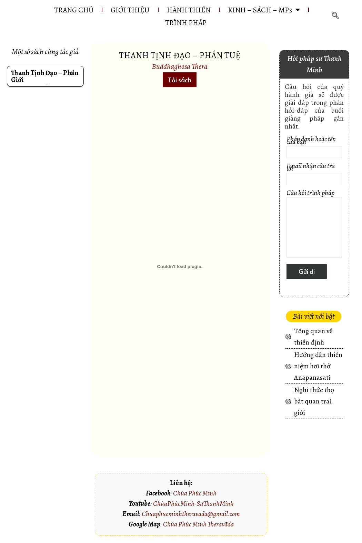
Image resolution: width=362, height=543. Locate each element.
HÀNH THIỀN (189, 10)
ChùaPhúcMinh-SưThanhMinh (193, 504)
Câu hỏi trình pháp (314, 225)
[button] (180, 80)
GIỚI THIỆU (129, 10)
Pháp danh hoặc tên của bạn (314, 148)
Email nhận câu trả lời (314, 175)
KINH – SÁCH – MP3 (266, 10)
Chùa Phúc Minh (195, 493)
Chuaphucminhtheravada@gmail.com (191, 514)
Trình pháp (186, 23)
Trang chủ (70, 10)
